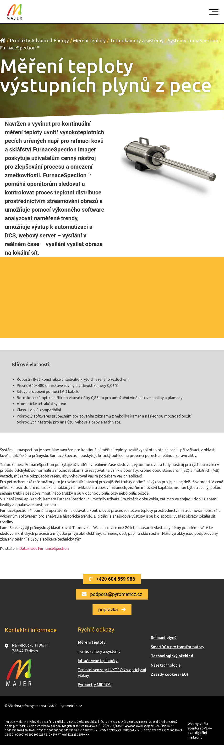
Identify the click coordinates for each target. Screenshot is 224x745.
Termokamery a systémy (137, 40)
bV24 (206, 728)
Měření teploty (89, 40)
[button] (112, 579)
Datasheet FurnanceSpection (44, 548)
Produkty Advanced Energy (39, 40)
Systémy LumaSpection (193, 40)
